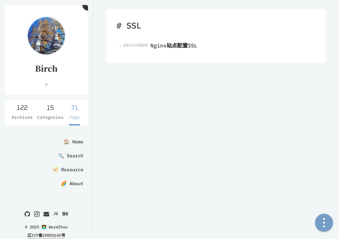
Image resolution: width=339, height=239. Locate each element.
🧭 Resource (68, 170)
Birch (46, 68)
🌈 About (72, 184)
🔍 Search (70, 156)
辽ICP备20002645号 (46, 235)
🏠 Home (73, 142)
